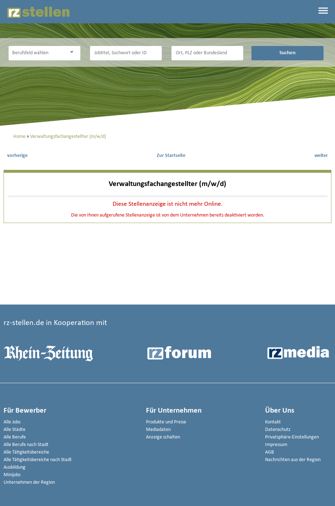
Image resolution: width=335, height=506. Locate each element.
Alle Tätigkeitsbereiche (26, 452)
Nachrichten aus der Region (293, 460)
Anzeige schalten (163, 437)
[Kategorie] (37, 53)
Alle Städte (14, 429)
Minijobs (12, 475)
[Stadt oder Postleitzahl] (207, 53)
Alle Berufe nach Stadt (26, 444)
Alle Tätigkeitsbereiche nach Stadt (38, 460)
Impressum (276, 444)
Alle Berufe (15, 437)
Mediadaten (158, 429)
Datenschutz (278, 429)
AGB (269, 452)
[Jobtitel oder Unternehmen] (126, 53)
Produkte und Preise (166, 422)
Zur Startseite (171, 155)
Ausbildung (14, 467)
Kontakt (273, 422)
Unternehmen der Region (29, 482)
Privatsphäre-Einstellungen (292, 437)
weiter (321, 155)
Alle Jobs (12, 422)
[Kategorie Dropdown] (73, 52)
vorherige (17, 155)
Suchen (287, 53)
